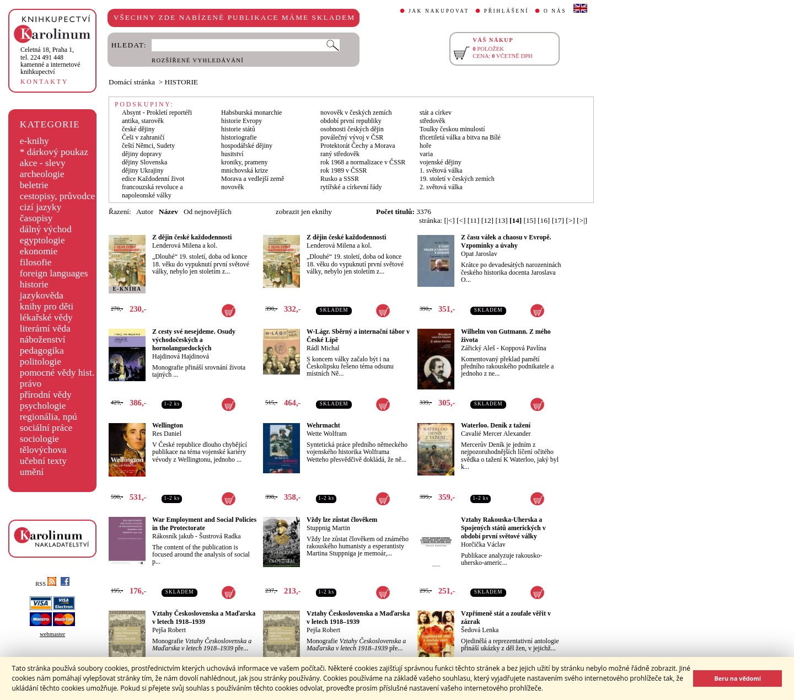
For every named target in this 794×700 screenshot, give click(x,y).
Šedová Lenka (479, 630)
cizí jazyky (41, 207)
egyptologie (42, 240)
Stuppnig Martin (328, 528)
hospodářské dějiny (246, 145)
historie (34, 284)
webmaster (52, 634)
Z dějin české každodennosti (192, 237)
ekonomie (38, 251)
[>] (570, 220)
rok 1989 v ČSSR (343, 170)
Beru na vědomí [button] (737, 678)
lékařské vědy (46, 317)
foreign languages (54, 273)
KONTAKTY (44, 82)
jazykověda (41, 295)
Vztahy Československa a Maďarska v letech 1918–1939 (203, 618)
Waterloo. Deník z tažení (495, 425)
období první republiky (351, 121)
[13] (501, 220)
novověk (232, 187)
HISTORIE (181, 82)
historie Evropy (241, 121)
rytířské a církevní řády (351, 187)
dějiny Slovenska (144, 162)
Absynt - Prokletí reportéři (157, 112)
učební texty (43, 461)
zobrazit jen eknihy (304, 211)
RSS (45, 584)
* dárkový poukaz (54, 152)
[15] (530, 220)
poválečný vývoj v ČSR (351, 137)
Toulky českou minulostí (452, 129)
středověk (433, 121)
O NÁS (555, 11)
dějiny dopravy (142, 154)
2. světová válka (441, 187)
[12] (487, 220)
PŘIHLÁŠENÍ (506, 11)
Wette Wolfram (327, 433)
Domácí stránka (132, 82)
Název (168, 211)
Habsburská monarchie (251, 112)
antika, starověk (143, 121)
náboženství (43, 339)
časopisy (36, 218)
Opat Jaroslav (479, 254)
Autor (144, 211)
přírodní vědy (46, 394)
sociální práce (46, 428)
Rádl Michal (323, 348)
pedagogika (42, 350)
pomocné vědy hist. (57, 372)
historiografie (239, 137)
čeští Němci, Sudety (148, 145)
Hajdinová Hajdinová (180, 356)
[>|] (582, 220)
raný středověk (340, 154)
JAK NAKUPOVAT (439, 11)
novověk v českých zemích (356, 112)
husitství (232, 154)
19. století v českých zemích (457, 179)
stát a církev (436, 112)
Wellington (167, 425)
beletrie (34, 185)
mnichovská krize (244, 170)
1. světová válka (441, 170)
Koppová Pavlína (523, 348)
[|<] (449, 220)
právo (30, 383)
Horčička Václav (483, 544)
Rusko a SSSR (339, 179)
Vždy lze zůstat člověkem (342, 519)
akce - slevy (43, 163)
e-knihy (34, 141)
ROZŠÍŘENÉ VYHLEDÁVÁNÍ (198, 60)
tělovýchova (43, 450)
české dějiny (138, 129)
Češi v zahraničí (143, 137)
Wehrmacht (323, 425)
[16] (544, 220)
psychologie (43, 405)
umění (32, 472)
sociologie (39, 439)
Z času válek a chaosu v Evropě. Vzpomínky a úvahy (506, 241)
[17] (558, 220)
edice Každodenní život (153, 179)
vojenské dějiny (441, 162)
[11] (474, 220)
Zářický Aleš (478, 348)
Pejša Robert (169, 630)
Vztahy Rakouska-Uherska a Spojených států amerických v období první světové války (503, 528)
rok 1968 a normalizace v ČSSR (362, 162)
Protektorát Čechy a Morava (357, 145)
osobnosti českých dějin (352, 129)
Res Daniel (166, 433)
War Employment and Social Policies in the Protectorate (204, 524)
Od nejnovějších (208, 211)
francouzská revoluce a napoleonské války (152, 191)
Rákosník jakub (173, 536)
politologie (40, 361)
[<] (461, 220)
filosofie (36, 262)
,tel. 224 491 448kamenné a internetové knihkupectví (50, 61)
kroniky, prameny (244, 162)
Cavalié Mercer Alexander (496, 433)
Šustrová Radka (220, 536)
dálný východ (46, 229)
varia (426, 154)
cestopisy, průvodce (57, 196)
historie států (238, 129)
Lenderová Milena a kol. (184, 245)
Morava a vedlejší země (252, 179)
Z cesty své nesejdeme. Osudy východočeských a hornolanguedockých (193, 340)
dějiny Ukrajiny (143, 170)
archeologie (42, 174)
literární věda (45, 328)
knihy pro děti (46, 306)
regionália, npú (48, 417)
